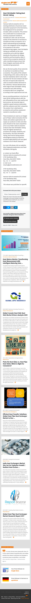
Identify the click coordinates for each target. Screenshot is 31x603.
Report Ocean (6, 461)
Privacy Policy (12, 596)
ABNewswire (6, 359)
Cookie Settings (25, 598)
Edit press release (10, 221)
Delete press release (11, 218)
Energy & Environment (14, 410)
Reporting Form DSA (15, 598)
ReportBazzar (6, 511)
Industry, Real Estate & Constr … (16, 510)
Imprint (6, 596)
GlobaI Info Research (8, 310)
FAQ (2, 596)
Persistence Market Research (10, 257)
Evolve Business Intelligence (10, 411)
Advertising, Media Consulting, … (16, 255)
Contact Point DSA (5, 598)
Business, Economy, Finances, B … (17, 309)
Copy (24, 194)
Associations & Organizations (16, 358)
